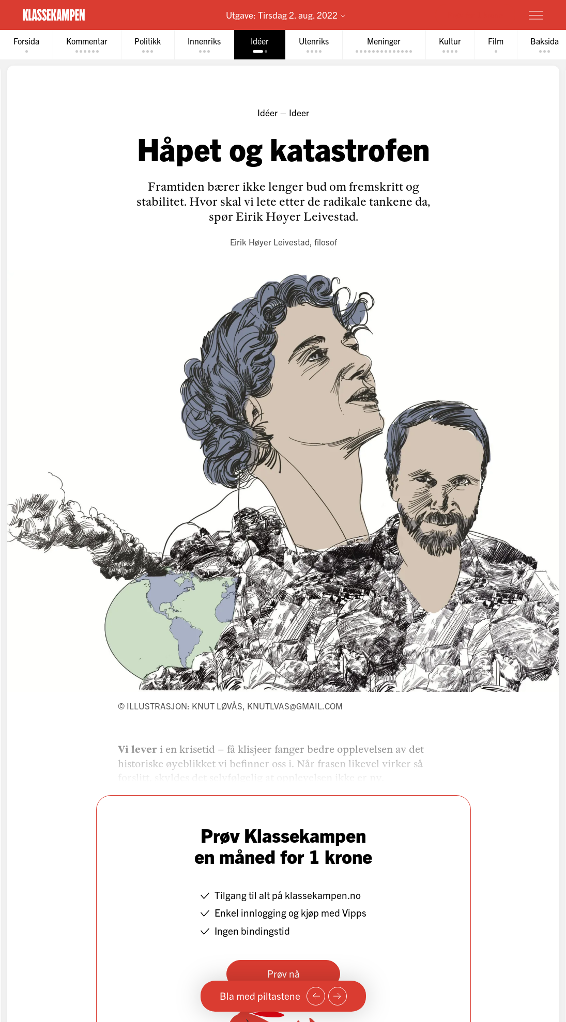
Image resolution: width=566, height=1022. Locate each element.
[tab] (26, 44)
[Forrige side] (316, 996)
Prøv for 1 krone (475, 14)
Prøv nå (283, 973)
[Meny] (536, 15)
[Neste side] (337, 996)
